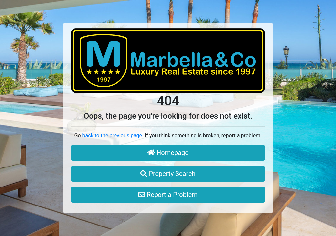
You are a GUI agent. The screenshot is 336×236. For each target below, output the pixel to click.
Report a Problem (168, 195)
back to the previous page (112, 135)
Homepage (168, 153)
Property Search (167, 174)
